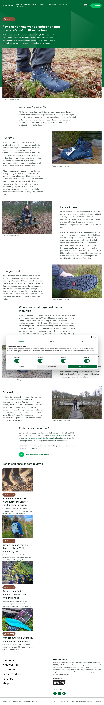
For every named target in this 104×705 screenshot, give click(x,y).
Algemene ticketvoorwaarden (82, 701)
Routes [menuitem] (27, 4)
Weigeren (22, 366)
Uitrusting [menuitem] (63, 4)
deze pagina (50, 438)
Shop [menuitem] (71, 4)
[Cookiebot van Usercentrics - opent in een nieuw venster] (88, 337)
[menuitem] (8, 5)
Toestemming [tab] (21, 341)
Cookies (98, 701)
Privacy (55, 701)
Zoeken (95, 5)
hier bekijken (57, 435)
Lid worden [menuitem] (20, 7)
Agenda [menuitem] (19, 4)
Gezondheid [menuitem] (52, 4)
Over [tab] (83, 341)
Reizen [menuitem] (34, 4)
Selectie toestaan (52, 366)
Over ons (8, 660)
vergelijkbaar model (33, 438)
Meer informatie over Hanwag (37, 455)
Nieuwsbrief (10, 664)
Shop (5, 683)
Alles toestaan (82, 366)
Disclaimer (64, 701)
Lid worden (9, 669)
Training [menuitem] (42, 4)
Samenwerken (11, 674)
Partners (7, 678)
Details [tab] (52, 341)
